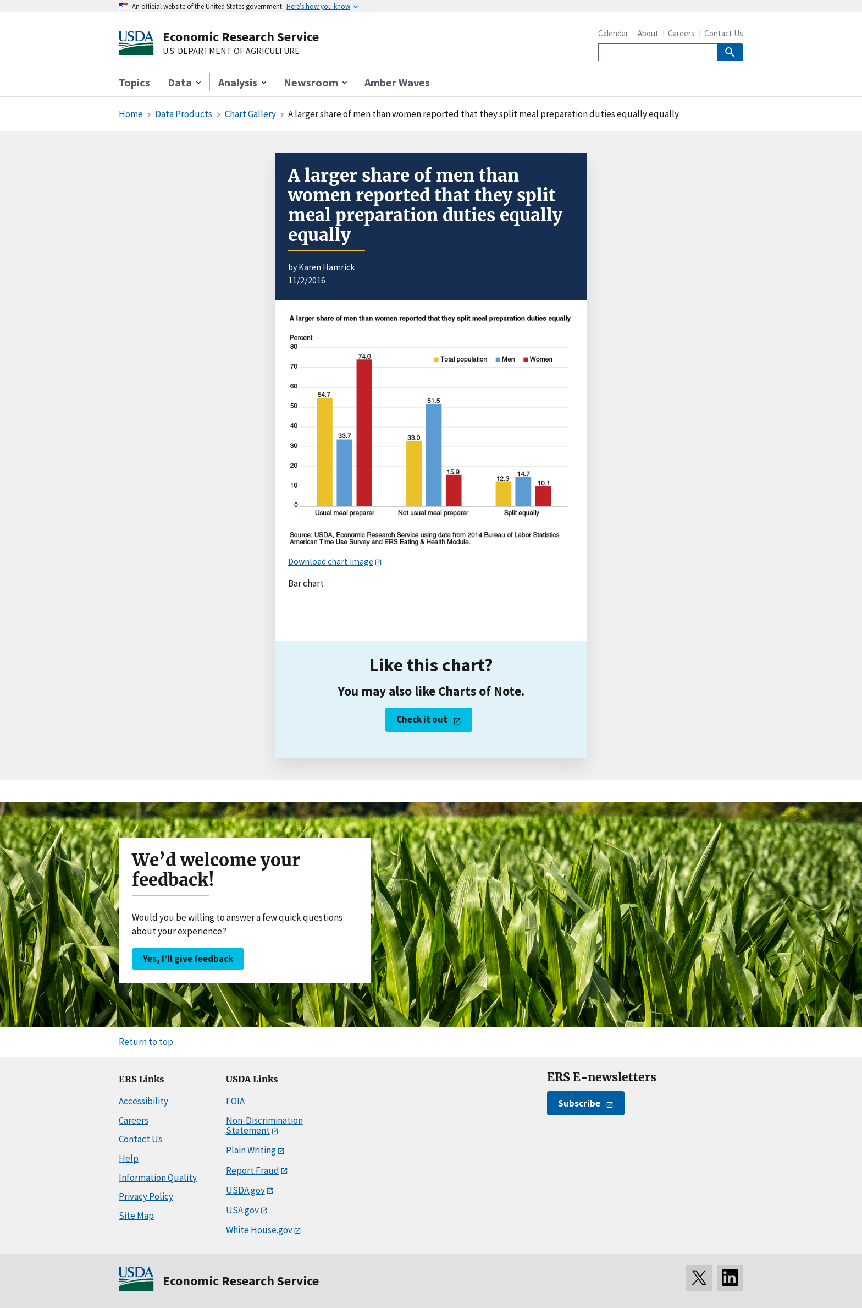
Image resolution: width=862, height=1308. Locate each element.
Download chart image (330, 561)
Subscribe (579, 1103)
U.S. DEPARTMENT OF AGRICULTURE (231, 51)
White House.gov (259, 1230)
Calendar (613, 33)
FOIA (235, 1101)
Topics (134, 82)
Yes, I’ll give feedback (188, 959)
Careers (681, 33)
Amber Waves (397, 82)
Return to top (146, 1042)
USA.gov (242, 1210)
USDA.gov (245, 1190)
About (648, 33)
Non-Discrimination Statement (264, 1125)
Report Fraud (252, 1170)
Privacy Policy (146, 1196)
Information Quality (158, 1178)
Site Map (136, 1216)
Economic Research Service (241, 37)
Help (129, 1158)
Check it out (421, 719)
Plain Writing (251, 1150)
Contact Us (723, 33)
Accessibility (143, 1101)
